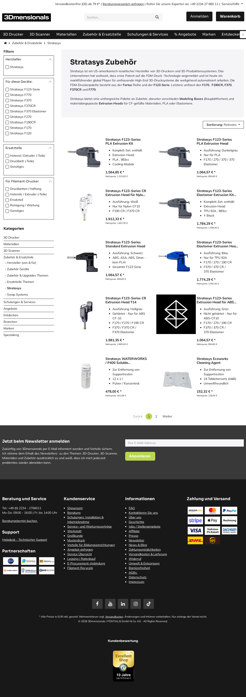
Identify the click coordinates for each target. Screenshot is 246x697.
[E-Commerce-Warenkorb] (230, 16)
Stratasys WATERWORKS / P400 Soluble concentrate (126, 361)
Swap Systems (17, 294)
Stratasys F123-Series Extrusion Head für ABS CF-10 (215, 300)
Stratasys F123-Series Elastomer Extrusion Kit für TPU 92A (215, 193)
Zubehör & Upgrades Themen (27, 275)
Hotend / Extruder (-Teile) (27, 156)
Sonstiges (17, 167)
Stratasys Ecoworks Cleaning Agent (212, 361)
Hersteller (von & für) (21, 263)
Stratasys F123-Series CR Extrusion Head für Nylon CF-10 (125, 193)
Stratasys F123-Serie (25, 89)
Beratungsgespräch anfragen (123, 4)
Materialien (11, 244)
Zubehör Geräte (18, 269)
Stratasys (16, 67)
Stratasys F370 (20, 100)
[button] (223, 125)
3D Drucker (11, 237)
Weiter (167, 416)
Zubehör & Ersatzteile (27, 43)
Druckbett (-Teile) (22, 161)
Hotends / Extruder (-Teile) (28, 194)
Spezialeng (11, 335)
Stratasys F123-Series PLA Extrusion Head (214, 142)
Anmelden (199, 16)
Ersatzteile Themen (20, 282)
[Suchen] (157, 17)
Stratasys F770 (20, 95)
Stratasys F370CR (23, 106)
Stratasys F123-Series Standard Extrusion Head (125, 244)
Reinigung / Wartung (24, 205)
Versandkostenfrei (68, 4)
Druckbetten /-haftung (25, 189)
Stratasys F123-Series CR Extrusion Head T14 (125, 300)
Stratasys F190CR (23, 122)
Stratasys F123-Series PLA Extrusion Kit (123, 142)
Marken (9, 328)
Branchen (10, 322)
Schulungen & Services (20, 302)
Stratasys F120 (20, 133)
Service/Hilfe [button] (231, 4)
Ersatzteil (16, 200)
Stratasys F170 (20, 128)
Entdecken (11, 315)
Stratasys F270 (20, 117)
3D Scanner (12, 251)
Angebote (10, 309)
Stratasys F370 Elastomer (28, 111)
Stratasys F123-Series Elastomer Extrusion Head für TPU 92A (217, 244)
